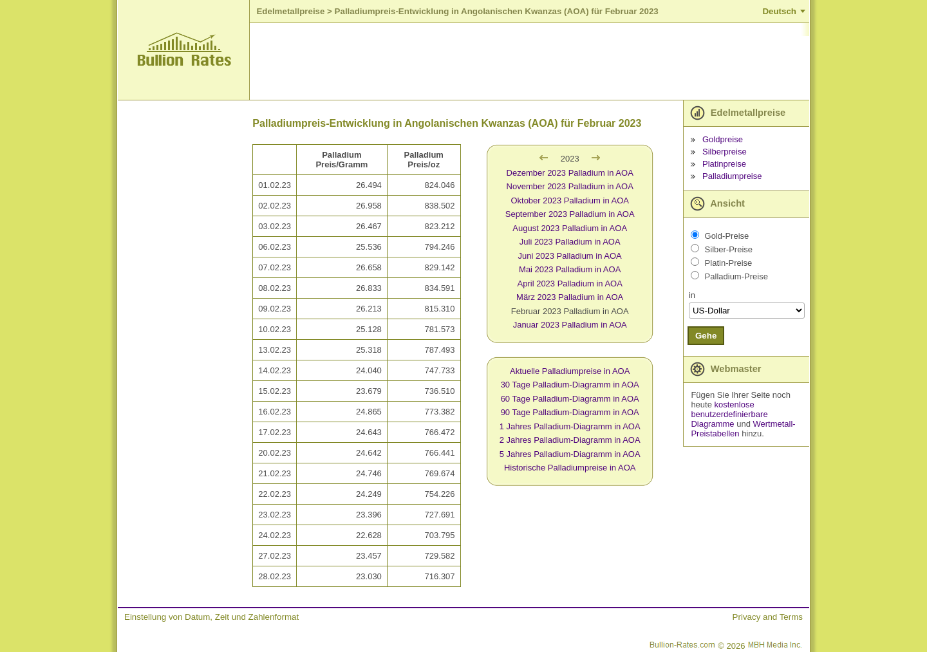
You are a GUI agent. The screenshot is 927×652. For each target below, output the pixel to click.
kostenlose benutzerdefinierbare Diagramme (729, 414)
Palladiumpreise (732, 176)
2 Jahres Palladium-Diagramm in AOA (570, 440)
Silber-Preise (729, 249)
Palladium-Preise (736, 276)
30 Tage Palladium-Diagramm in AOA (570, 384)
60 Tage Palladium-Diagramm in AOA (570, 399)
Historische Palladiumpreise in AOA (569, 467)
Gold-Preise (727, 236)
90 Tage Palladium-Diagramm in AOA (570, 412)
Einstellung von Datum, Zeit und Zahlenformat (211, 617)
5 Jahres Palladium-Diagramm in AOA (570, 454)
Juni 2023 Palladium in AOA (570, 256)
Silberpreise (724, 151)
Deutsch (779, 11)
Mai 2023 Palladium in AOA (570, 269)
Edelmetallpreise (290, 11)
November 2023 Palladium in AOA (570, 186)
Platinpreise (724, 164)
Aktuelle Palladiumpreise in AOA (570, 371)
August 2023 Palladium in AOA (569, 228)
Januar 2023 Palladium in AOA (570, 325)
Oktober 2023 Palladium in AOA (569, 200)
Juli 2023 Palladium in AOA (570, 242)
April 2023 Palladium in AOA (570, 283)
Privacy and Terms (768, 617)
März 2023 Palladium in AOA (569, 297)
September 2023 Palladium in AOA (570, 214)
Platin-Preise (729, 263)
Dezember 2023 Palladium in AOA (570, 173)
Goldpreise (722, 139)
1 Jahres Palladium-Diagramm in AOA (570, 426)
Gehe (705, 335)
